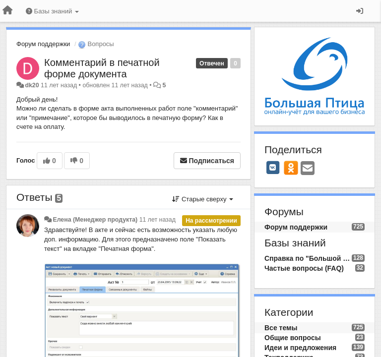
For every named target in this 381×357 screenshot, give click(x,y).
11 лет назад (157, 219)
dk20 (32, 85)
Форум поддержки (43, 44)
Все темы (280, 328)
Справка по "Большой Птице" (308, 258)
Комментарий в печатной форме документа (102, 68)
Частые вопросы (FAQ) (304, 268)
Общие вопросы (292, 338)
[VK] (272, 167)
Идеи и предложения (300, 348)
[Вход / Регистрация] (360, 10)
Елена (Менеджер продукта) (95, 219)
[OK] (291, 167)
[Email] (308, 169)
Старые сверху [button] (202, 199)
